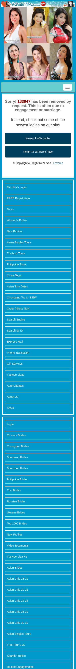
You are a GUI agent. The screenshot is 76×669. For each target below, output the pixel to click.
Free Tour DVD (16, 644)
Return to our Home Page (38, 151)
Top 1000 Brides (17, 523)
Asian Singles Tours (19, 242)
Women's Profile (17, 220)
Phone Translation (18, 352)
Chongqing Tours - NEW (22, 297)
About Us (12, 396)
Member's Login (16, 187)
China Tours (14, 275)
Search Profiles (16, 655)
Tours (10, 209)
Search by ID (15, 330)
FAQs (10, 407)
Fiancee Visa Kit (17, 556)
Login (10, 424)
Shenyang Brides (17, 457)
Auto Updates (15, 385)
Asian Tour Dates (17, 286)
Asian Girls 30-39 (17, 622)
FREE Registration (18, 198)
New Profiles (15, 231)
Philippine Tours (16, 264)
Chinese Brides (16, 435)
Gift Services (15, 363)
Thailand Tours (16, 253)
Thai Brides (14, 490)
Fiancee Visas (15, 374)
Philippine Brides (17, 479)
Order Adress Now (18, 308)
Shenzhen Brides (17, 468)
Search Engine (16, 319)
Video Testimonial (17, 545)
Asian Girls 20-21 (17, 589)
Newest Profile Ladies (38, 138)
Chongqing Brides (18, 446)
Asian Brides (15, 567)
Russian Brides (16, 501)
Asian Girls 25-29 (17, 611)
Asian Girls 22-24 (17, 600)
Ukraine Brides (16, 512)
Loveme (58, 163)
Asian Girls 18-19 (17, 578)
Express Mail (15, 341)
